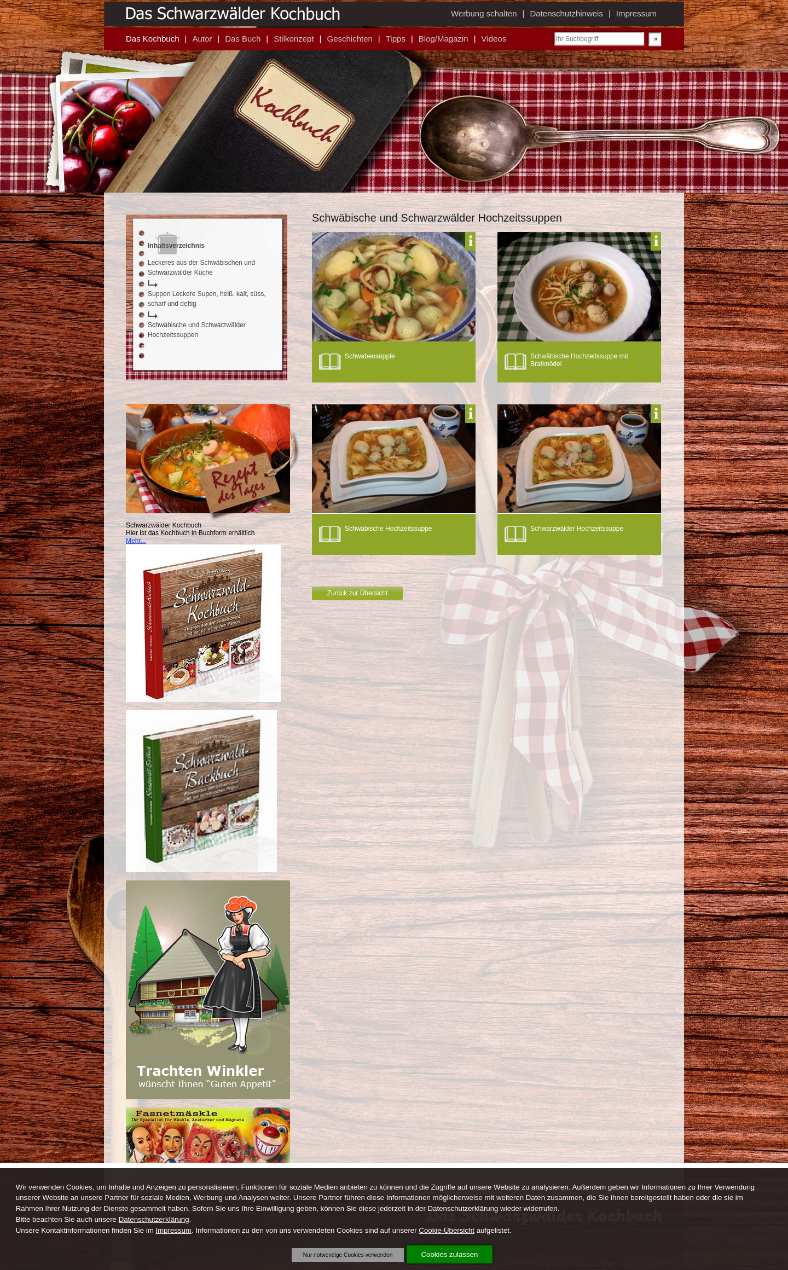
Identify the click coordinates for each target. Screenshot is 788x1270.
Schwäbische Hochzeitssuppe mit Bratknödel (579, 360)
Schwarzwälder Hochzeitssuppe (576, 528)
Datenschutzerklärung (154, 1219)
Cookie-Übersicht (446, 1230)
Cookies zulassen (449, 1254)
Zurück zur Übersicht (357, 593)
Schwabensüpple (370, 356)
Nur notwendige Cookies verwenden (348, 1255)
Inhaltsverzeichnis (176, 246)
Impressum (173, 1230)
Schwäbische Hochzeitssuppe (388, 528)
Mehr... (136, 540)
